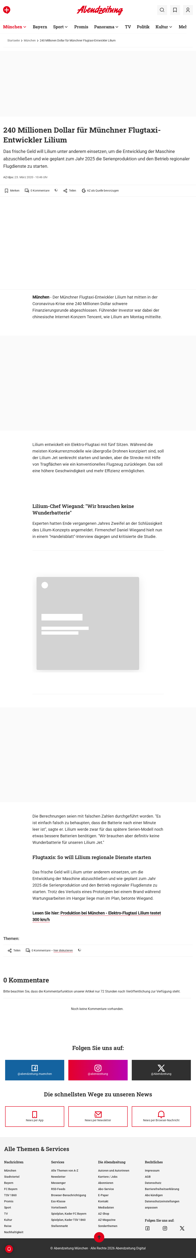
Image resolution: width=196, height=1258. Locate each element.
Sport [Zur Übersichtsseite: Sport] (58, 26)
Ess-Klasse (58, 1201)
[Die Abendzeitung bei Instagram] (97, 1070)
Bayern (8, 1182)
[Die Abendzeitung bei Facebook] (34, 1070)
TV (6, 1213)
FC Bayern (10, 1189)
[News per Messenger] (34, 1116)
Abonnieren (105, 1182)
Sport (7, 1207)
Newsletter (58, 1176)
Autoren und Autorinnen (113, 1170)
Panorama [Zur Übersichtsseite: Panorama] (104, 26)
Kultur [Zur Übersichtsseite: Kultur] (162, 26)
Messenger (58, 1182)
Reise (7, 1226)
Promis (8, 1201)
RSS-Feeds (58, 1189)
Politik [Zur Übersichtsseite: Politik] (143, 26)
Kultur (8, 1219)
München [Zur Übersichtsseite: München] (12, 26)
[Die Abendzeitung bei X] (161, 1070)
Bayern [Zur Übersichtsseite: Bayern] (40, 26)
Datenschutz (153, 1182)
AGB (148, 1176)
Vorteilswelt (59, 1207)
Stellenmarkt (59, 1226)
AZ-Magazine (107, 1219)
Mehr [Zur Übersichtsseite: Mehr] (184, 26)
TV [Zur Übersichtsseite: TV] (128, 26)
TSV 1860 (10, 1195)
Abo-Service (106, 1189)
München (30, 40)
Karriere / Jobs (107, 1176)
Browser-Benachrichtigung (68, 1195)
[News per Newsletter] (97, 1116)
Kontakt (103, 1201)
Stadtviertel (11, 1176)
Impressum (152, 1170)
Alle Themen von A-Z (64, 1170)
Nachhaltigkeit (13, 1232)
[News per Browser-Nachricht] (161, 1116)
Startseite (13, 40)
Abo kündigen (154, 1195)
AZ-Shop (103, 1213)
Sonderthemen (107, 1226)
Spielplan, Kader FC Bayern (68, 1213)
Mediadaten (106, 1207)
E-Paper (103, 1195)
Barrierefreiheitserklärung (162, 1189)
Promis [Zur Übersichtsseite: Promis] (81, 26)
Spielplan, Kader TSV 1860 (68, 1219)
